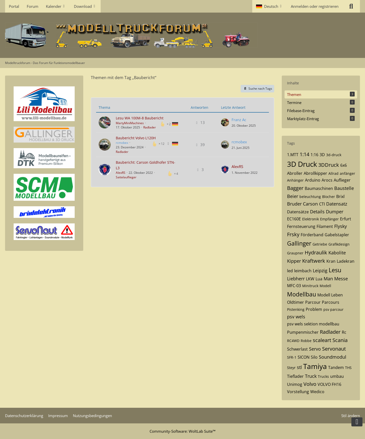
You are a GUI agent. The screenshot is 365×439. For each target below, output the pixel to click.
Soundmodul (332, 357)
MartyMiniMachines (130, 123)
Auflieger (342, 180)
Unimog (294, 384)
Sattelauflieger (126, 177)
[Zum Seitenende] (356, 421)
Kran (330, 261)
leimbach (303, 271)
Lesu (335, 270)
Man (328, 279)
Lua (319, 279)
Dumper (334, 212)
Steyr (291, 367)
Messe (341, 279)
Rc (344, 332)
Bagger (295, 188)
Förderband (312, 235)
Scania (340, 340)
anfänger (347, 173)
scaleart (322, 340)
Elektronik (310, 219)
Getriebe (320, 244)
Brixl (340, 196)
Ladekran (345, 261)
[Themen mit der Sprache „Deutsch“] (175, 123)
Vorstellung (298, 391)
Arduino (312, 180)
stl (299, 367)
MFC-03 (294, 285)
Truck (311, 376)
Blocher (328, 196)
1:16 (314, 154)
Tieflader (295, 376)
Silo (314, 357)
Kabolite (337, 253)
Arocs (327, 180)
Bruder (294, 204)
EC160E (294, 219)
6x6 (343, 165)
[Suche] (351, 6)
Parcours (330, 302)
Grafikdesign (339, 244)
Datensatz (336, 204)
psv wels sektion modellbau (313, 324)
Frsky (293, 234)
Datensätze (298, 212)
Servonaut (334, 348)
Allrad (333, 173)
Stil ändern (350, 415)
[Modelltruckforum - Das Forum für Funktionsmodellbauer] (182, 35)
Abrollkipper (315, 173)
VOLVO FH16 (329, 384)
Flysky (340, 226)
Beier (292, 196)
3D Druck (302, 164)
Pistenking (295, 309)
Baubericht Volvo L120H (136, 138)
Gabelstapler (337, 235)
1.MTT (292, 154)
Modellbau (301, 294)
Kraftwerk (313, 260)
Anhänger (295, 180)
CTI (322, 204)
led (290, 271)
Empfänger (329, 219)
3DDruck (328, 164)
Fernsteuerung (301, 226)
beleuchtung (310, 196)
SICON (304, 357)
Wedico (317, 391)
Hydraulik (316, 252)
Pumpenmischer (303, 332)
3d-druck (333, 154)
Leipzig (320, 270)
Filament (325, 226)
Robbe (306, 340)
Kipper (294, 261)
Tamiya (315, 366)
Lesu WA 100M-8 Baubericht (139, 118)
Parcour (313, 302)
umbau (337, 376)
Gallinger (299, 243)
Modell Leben (330, 295)
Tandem (336, 367)
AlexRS (120, 173)
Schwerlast (297, 349)
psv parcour (333, 309)
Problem (314, 309)
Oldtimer (295, 302)
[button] (269, 6)
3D (322, 154)
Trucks (323, 376)
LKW (310, 279)
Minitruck (310, 285)
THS (348, 367)
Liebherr (296, 279)
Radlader (149, 127)
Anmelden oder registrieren (315, 6)
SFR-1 (291, 357)
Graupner (295, 253)
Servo (315, 349)
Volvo (309, 384)
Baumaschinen (319, 188)
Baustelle (344, 188)
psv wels (296, 317)
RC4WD (293, 340)
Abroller (294, 173)
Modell (325, 285)
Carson (310, 204)
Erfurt (345, 219)
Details (317, 212)
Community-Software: (182, 431)
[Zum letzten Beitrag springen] (225, 122)
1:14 (304, 154)
